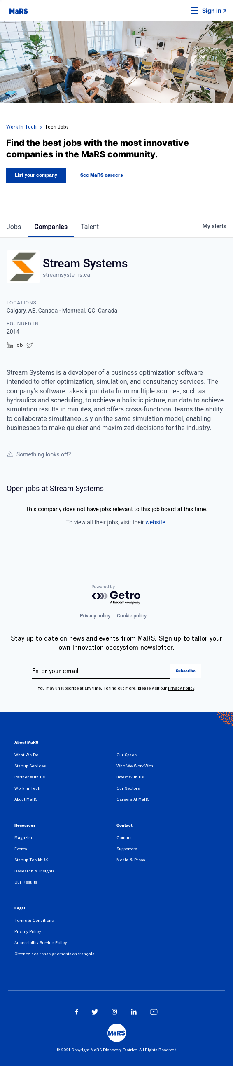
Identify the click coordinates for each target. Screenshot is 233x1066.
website (155, 522)
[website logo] (18, 10)
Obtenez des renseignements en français (54, 953)
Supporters (126, 848)
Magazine (23, 837)
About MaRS (25, 799)
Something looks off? (39, 454)
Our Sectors (128, 788)
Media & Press (130, 860)
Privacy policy (95, 616)
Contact (124, 837)
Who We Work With (134, 766)
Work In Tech (21, 127)
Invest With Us (130, 777)
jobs (14, 227)
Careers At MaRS (132, 799)
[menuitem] (65, 756)
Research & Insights (34, 871)
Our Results (25, 882)
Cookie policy (132, 616)
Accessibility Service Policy (40, 942)
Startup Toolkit (28, 860)
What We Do (26, 755)
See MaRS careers (101, 175)
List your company (36, 175)
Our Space (126, 755)
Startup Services (30, 766)
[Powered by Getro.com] (116, 595)
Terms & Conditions (34, 920)
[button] (181, 10)
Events (20, 848)
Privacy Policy (181, 688)
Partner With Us (29, 777)
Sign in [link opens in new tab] (211, 10)
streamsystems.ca (66, 274)
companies (51, 227)
